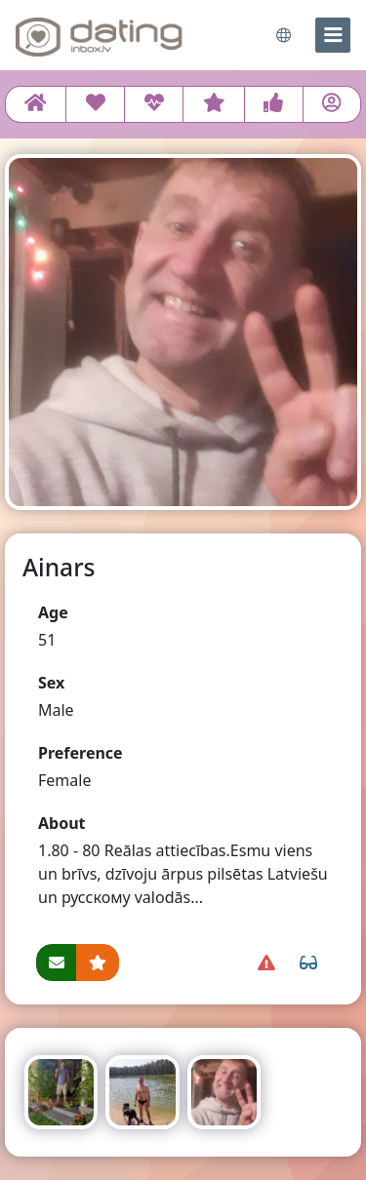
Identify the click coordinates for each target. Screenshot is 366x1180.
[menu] (332, 35)
